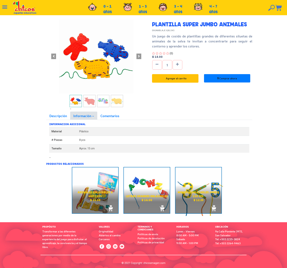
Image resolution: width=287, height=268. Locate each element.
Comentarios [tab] (109, 115)
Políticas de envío (148, 234)
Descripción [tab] (58, 115)
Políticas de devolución (151, 238)
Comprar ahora (227, 78)
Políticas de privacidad (151, 242)
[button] (53, 56)
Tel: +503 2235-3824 (227, 239)
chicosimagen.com (154, 263)
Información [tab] (82, 115)
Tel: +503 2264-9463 (228, 243)
